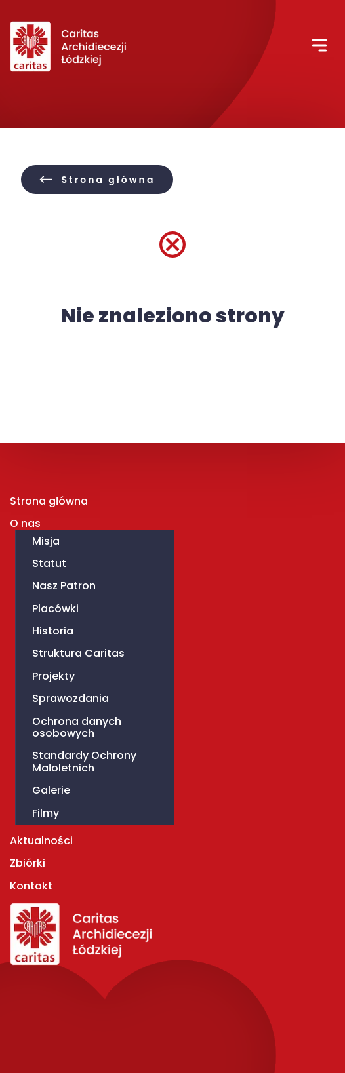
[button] (319, 48)
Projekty (53, 676)
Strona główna (49, 501)
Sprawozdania (70, 698)
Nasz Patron (64, 585)
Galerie (51, 790)
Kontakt (31, 885)
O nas (25, 523)
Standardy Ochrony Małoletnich (84, 761)
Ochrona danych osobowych (76, 727)
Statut (49, 563)
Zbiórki (27, 862)
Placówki (55, 608)
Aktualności (41, 840)
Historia (52, 630)
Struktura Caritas (78, 653)
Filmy (45, 813)
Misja (46, 541)
